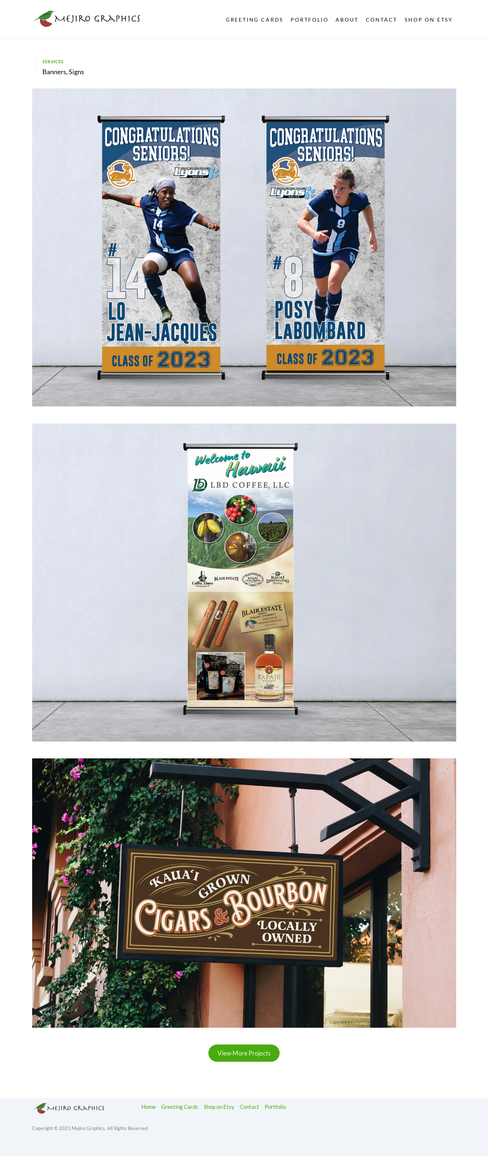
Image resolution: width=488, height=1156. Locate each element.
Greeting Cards (255, 19)
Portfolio (309, 19)
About (347, 19)
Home (148, 1106)
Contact (382, 19)
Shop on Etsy (429, 19)
